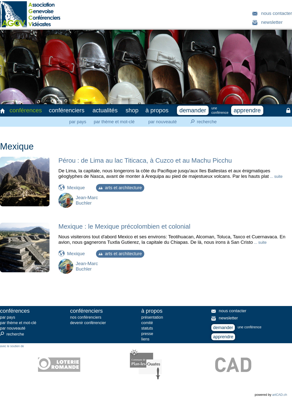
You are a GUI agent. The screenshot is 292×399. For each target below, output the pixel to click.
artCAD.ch (279, 395)
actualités (105, 110)
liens (145, 339)
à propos (157, 110)
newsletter (272, 22)
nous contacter (276, 13)
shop (132, 110)
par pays (77, 121)
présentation (152, 317)
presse (147, 334)
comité (147, 323)
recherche (202, 121)
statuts (147, 328)
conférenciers (66, 110)
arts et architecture (120, 187)
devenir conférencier (88, 323)
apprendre (247, 110)
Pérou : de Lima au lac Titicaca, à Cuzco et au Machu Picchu (145, 160)
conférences (25, 110)
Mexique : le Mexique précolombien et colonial (124, 226)
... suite (275, 176)
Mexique (76, 187)
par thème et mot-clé (114, 121)
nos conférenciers (85, 317)
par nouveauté (162, 121)
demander (192, 110)
